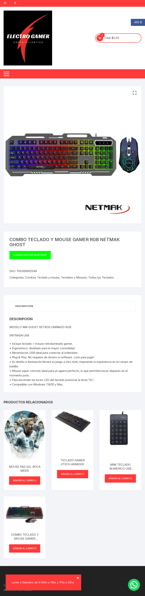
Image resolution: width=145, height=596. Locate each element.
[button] (134, 93)
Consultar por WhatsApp (30, 255)
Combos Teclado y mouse (42, 277)
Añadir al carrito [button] (24, 480)
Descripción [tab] (24, 306)
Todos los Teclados (101, 277)
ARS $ (136, 22)
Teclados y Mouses (74, 277)
